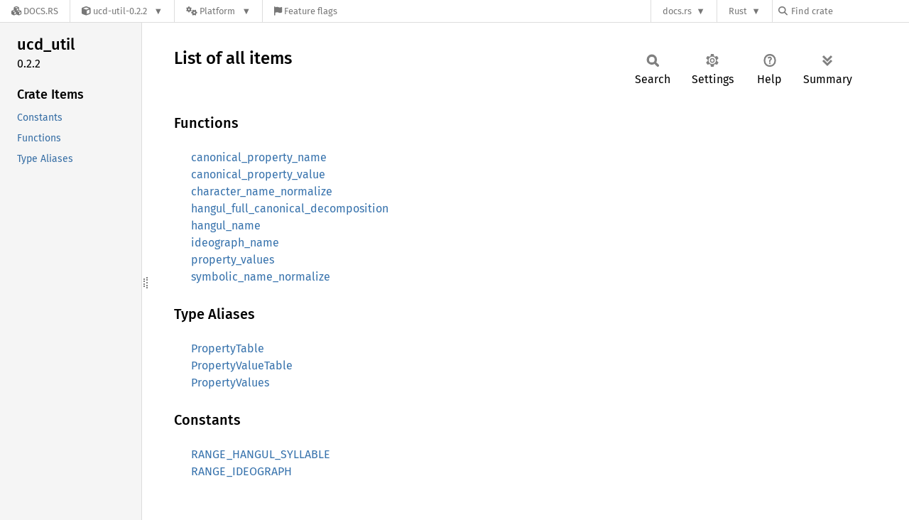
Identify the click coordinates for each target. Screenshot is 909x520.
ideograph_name (235, 242)
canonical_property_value (258, 174)
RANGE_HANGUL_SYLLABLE (260, 454)
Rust (738, 11)
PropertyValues (230, 382)
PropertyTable (227, 348)
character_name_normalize (261, 191)
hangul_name (226, 225)
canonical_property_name (259, 157)
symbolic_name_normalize (260, 276)
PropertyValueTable (242, 365)
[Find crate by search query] (849, 11)
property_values (232, 259)
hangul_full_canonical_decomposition (289, 208)
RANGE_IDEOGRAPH (241, 471)
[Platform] (218, 11)
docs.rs (677, 11)
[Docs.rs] (35, 11)
